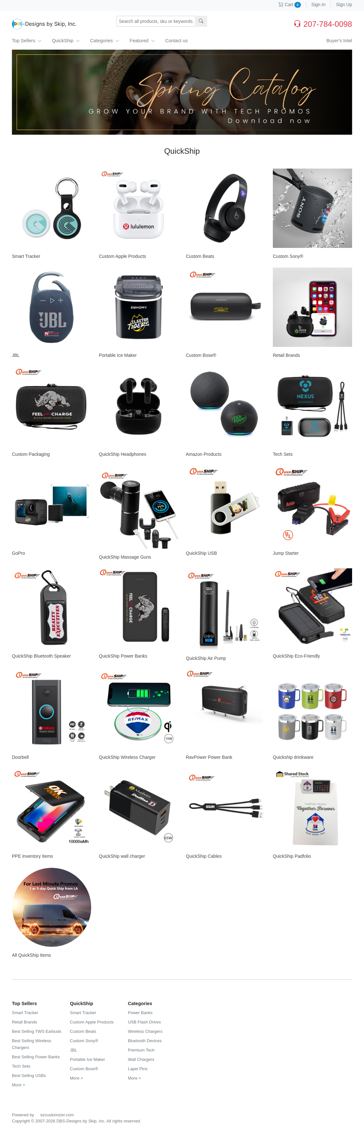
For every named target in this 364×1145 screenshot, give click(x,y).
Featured (142, 40)
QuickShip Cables (204, 856)
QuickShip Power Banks (123, 656)
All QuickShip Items (31, 955)
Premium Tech (141, 1050)
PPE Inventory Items (32, 856)
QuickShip (66, 40)
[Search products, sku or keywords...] (156, 21)
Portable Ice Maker (118, 355)
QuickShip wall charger (122, 856)
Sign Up (344, 4)
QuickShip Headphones (122, 454)
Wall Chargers (141, 1059)
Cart (289, 4)
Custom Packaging (31, 454)
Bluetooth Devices (145, 1040)
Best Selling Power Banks (36, 1056)
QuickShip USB (201, 553)
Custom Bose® (201, 355)
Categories (105, 40)
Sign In (318, 4)
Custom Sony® (288, 256)
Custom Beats (200, 256)
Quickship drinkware (293, 757)
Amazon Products (204, 454)
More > (18, 1084)
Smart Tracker (26, 256)
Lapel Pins (138, 1068)
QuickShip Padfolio (292, 856)
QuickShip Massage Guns (125, 557)
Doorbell (20, 757)
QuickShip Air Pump (206, 658)
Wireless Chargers (145, 1031)
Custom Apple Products (122, 256)
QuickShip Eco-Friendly (296, 656)
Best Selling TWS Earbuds (36, 1031)
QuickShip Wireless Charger (127, 757)
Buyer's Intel (339, 40)
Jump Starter (286, 553)
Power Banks (140, 1012)
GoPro (18, 553)
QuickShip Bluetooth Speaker (41, 656)
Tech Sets (282, 454)
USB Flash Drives (144, 1022)
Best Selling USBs (29, 1075)
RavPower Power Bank (209, 757)
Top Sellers (27, 40)
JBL (16, 355)
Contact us (176, 40)
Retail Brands (286, 355)
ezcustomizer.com (57, 1114)
